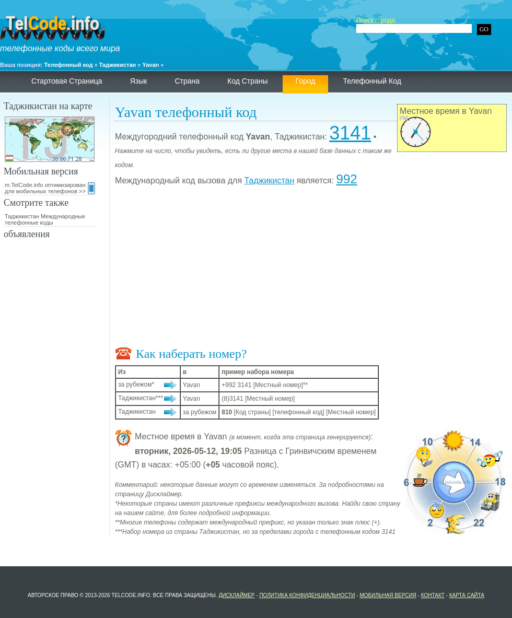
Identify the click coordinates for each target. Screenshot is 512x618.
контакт (433, 595)
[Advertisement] (311, 268)
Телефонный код (68, 65)
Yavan (151, 65)
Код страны (247, 81)
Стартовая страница (66, 81)
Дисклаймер (236, 595)
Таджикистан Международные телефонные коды (45, 219)
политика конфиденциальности (307, 595)
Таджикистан (117, 65)
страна (187, 81)
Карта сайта (466, 595)
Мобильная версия (387, 595)
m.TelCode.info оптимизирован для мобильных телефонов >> (50, 188)
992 (346, 179)
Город (306, 81)
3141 (350, 133)
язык (138, 81)
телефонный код (372, 81)
